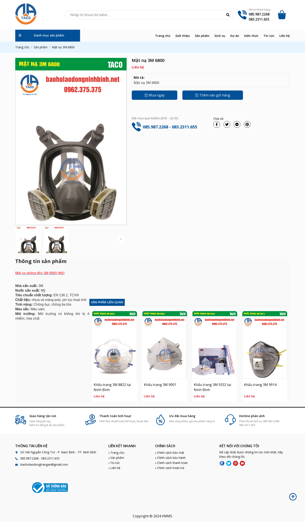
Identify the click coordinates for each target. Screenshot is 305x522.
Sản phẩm (202, 36)
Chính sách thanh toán (171, 463)
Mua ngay (154, 95)
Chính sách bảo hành (170, 458)
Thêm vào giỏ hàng (212, 95)
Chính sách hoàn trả (169, 468)
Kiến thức (251, 36)
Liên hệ (284, 36)
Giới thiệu (182, 36)
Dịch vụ (220, 36)
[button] (121, 238)
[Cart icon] (282, 14)
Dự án (234, 36)
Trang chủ (162, 36)
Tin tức (268, 36)
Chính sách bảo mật (169, 453)
